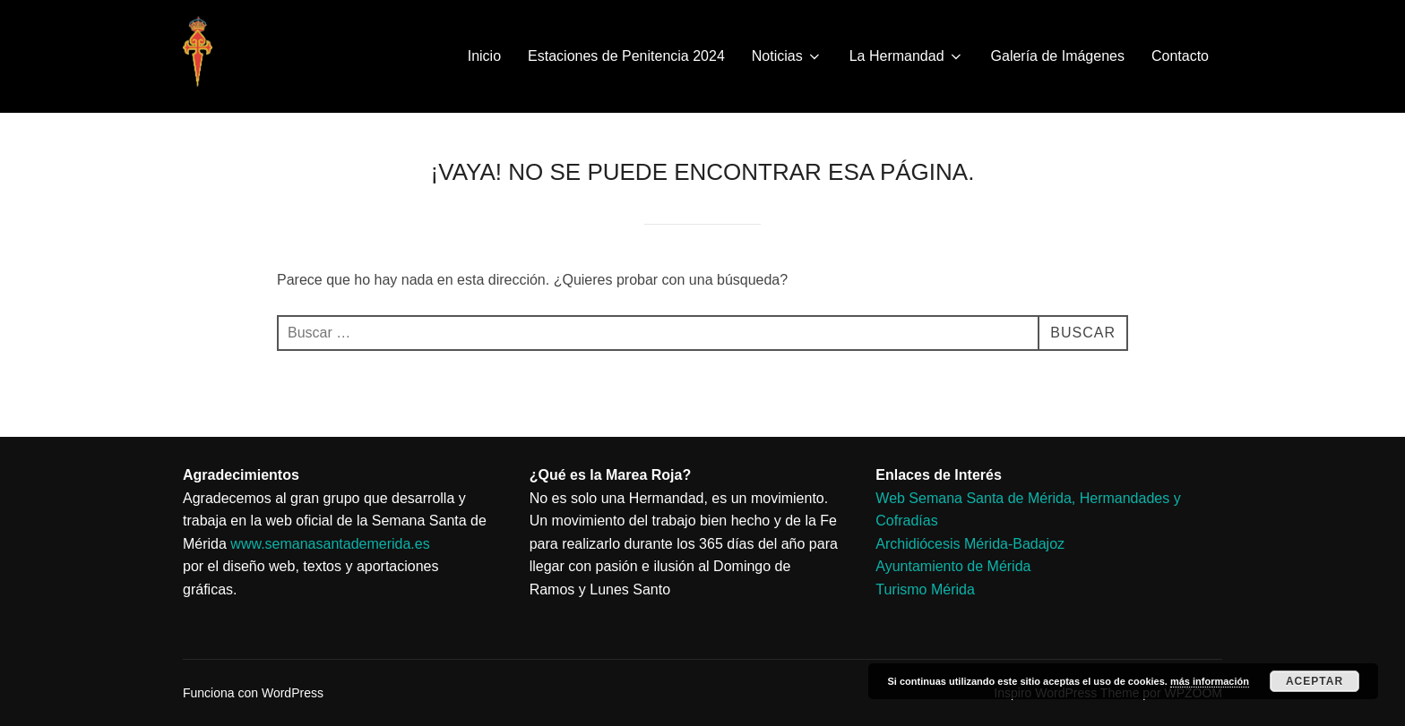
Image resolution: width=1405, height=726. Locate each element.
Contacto (1180, 56)
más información (1209, 681)
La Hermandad (906, 56)
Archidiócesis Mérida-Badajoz (970, 543)
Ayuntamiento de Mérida (952, 566)
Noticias (787, 56)
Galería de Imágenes (1058, 56)
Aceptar (1314, 681)
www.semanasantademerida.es (329, 543)
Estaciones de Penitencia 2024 (626, 56)
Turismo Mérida (925, 589)
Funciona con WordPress (253, 693)
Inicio (484, 56)
